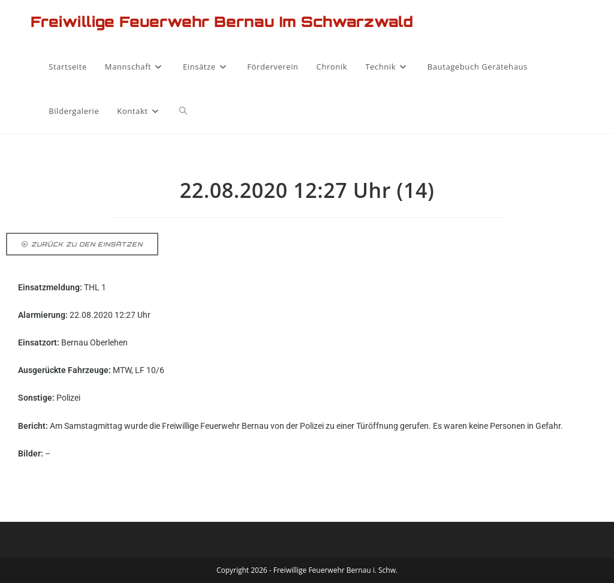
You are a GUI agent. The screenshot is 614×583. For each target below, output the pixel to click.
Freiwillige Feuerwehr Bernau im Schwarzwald (222, 22)
